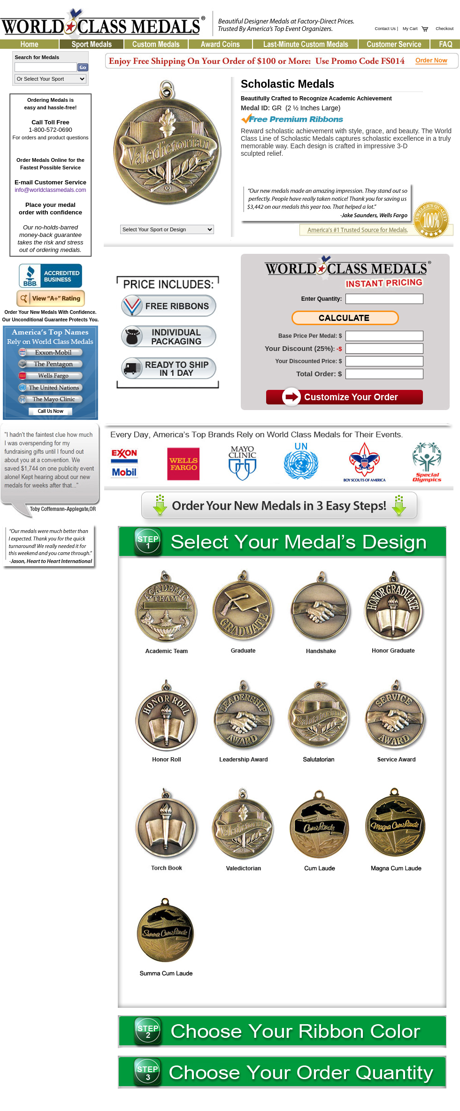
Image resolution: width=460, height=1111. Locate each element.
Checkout (444, 28)
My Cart (409, 28)
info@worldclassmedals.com (50, 190)
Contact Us (385, 28)
